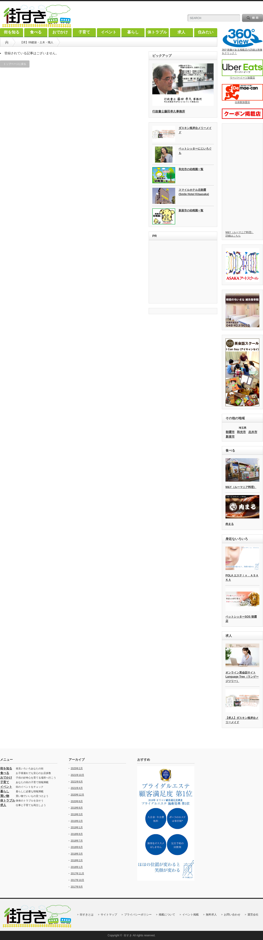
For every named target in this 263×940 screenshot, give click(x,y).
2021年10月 (77, 775)
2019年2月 (77, 821)
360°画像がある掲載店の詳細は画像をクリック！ (242, 41)
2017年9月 (77, 886)
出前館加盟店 (242, 94)
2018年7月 (77, 840)
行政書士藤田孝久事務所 (168, 111)
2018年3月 (77, 853)
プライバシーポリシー (138, 914)
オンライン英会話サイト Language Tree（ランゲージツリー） (242, 677)
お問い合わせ (232, 914)
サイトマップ (109, 914)
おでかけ (60, 32)
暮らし (133, 32)
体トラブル (157, 32)
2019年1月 (77, 827)
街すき (128, 935)
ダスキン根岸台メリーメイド (195, 130)
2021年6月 (77, 781)
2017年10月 (77, 880)
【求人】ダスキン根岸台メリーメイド (241, 720)
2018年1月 (77, 867)
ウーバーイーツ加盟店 (242, 69)
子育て (84, 32)
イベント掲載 (190, 914)
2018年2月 (77, 860)
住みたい (205, 32)
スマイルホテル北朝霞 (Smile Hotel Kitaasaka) (194, 192)
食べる (36, 32)
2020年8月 (77, 801)
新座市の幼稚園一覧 (191, 210)
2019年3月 (77, 814)
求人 (181, 32)
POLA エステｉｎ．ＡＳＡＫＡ (241, 577)
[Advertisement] (183, 272)
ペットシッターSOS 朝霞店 (241, 619)
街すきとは (87, 914)
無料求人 (211, 914)
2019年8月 (77, 807)
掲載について (167, 914)
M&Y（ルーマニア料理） (240, 487)
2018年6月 (77, 847)
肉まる (229, 524)
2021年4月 (77, 788)
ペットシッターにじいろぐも (195, 151)
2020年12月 (77, 794)
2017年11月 (77, 873)
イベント (108, 32)
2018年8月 (77, 834)
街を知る (11, 32)
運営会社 (252, 914)
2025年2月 (77, 768)
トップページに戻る (14, 64)
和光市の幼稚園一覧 (191, 169)
